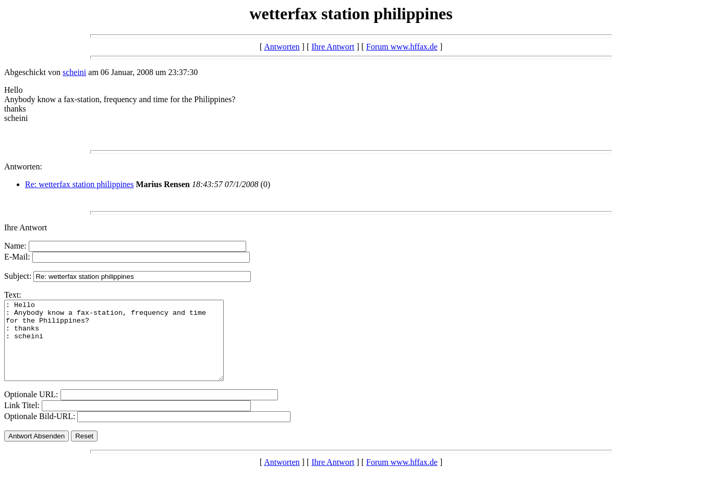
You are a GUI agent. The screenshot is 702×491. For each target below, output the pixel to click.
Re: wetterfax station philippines (79, 184)
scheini (74, 72)
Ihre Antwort (332, 46)
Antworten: (23, 166)
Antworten (281, 46)
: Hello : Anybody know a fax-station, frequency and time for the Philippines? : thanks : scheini (127, 348)
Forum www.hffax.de (402, 46)
